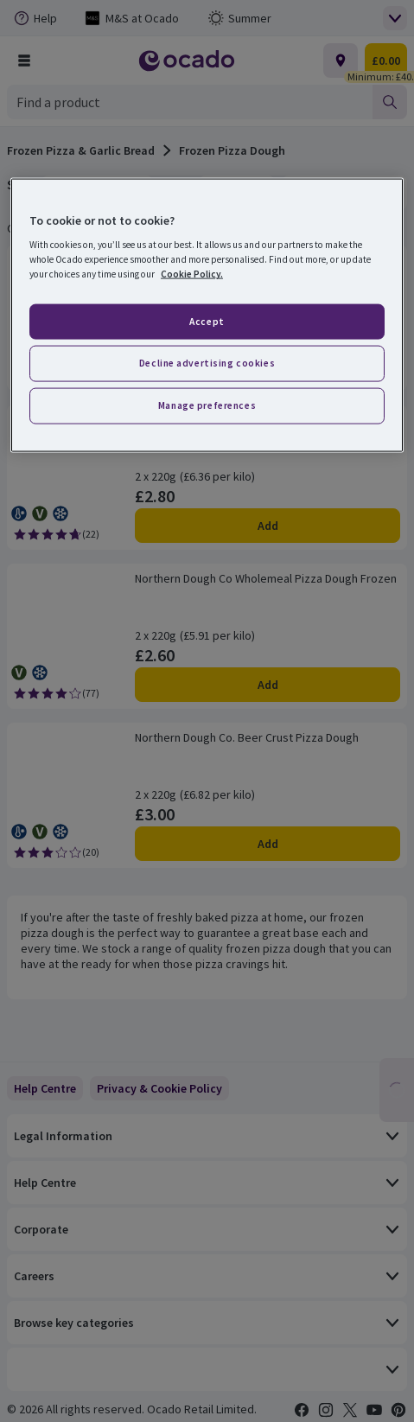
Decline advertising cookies (207, 363)
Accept (206, 321)
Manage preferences (207, 405)
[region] (207, 315)
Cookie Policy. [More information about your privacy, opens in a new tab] (192, 274)
